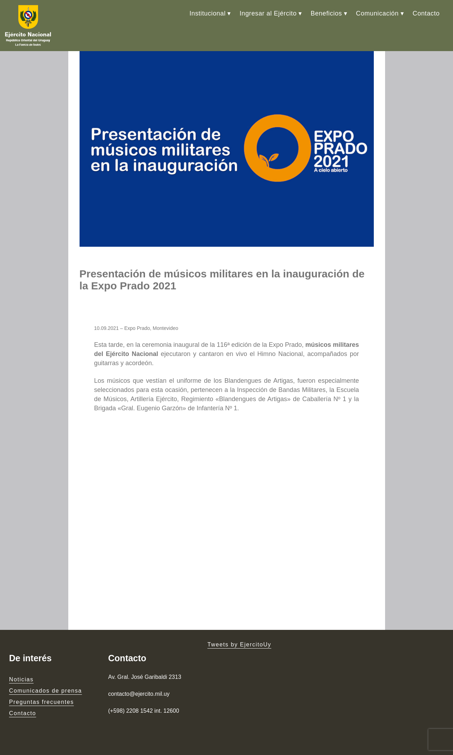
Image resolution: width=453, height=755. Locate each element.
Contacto (426, 13)
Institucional (207, 13)
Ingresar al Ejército (268, 13)
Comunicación (377, 13)
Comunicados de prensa (45, 691)
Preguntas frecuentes (41, 702)
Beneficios (326, 13)
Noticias (21, 679)
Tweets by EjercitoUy (239, 644)
